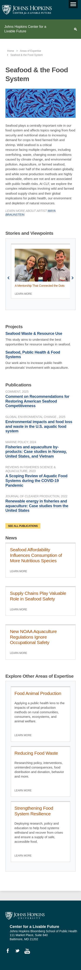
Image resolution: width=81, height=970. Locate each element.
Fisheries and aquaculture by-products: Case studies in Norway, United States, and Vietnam (36, 451)
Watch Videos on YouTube (28, 951)
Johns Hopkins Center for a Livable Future (25, 29)
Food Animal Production (37, 693)
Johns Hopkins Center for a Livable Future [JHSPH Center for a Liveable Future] (27, 9)
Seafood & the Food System (26, 55)
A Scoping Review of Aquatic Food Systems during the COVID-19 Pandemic (36, 480)
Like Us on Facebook (9, 951)
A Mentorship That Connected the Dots (39, 285)
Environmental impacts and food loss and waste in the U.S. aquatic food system (38, 426)
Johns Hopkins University (24, 915)
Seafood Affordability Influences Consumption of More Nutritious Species (36, 555)
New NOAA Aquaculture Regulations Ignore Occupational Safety (33, 637)
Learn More (23, 293)
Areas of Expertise (30, 50)
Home (10, 50)
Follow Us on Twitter (19, 951)
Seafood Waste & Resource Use (33, 333)
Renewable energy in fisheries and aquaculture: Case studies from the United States (36, 506)
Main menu (72, 3)
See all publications (23, 526)
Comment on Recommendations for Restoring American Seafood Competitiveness (37, 401)
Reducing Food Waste (36, 753)
